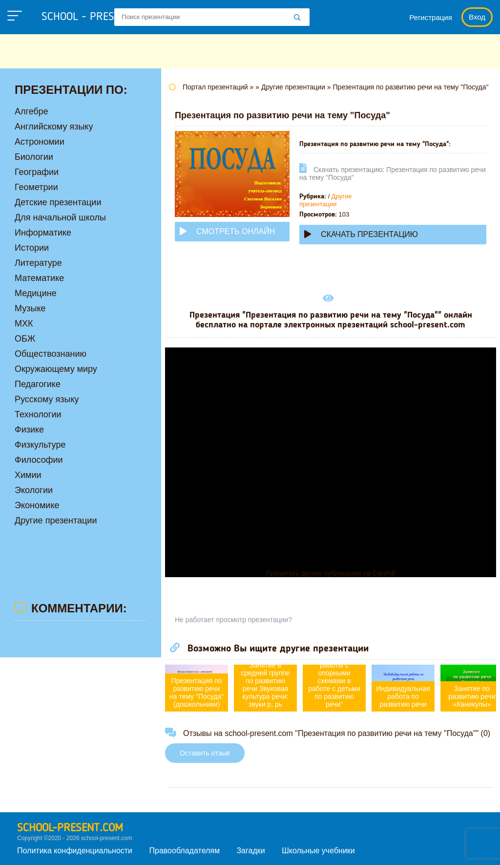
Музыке (30, 308)
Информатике (43, 233)
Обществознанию (50, 354)
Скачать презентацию (361, 234)
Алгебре (31, 111)
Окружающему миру (56, 369)
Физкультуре (40, 445)
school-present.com (70, 828)
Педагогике (38, 384)
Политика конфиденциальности (74, 850)
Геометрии (36, 187)
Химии (28, 475)
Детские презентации (58, 202)
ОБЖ (25, 339)
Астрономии (39, 142)
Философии (39, 460)
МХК (24, 323)
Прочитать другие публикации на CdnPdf (330, 573)
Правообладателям (184, 850)
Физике (29, 429)
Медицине (36, 293)
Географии (37, 172)
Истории (32, 248)
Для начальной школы (60, 217)
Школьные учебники (318, 850)
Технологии (38, 414)
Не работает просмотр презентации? (233, 620)
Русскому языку (47, 399)
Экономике (37, 505)
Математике (39, 278)
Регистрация (430, 17)
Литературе (38, 263)
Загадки (250, 850)
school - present (95, 17)
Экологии (34, 490)
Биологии (34, 157)
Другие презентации (325, 200)
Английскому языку (54, 126)
